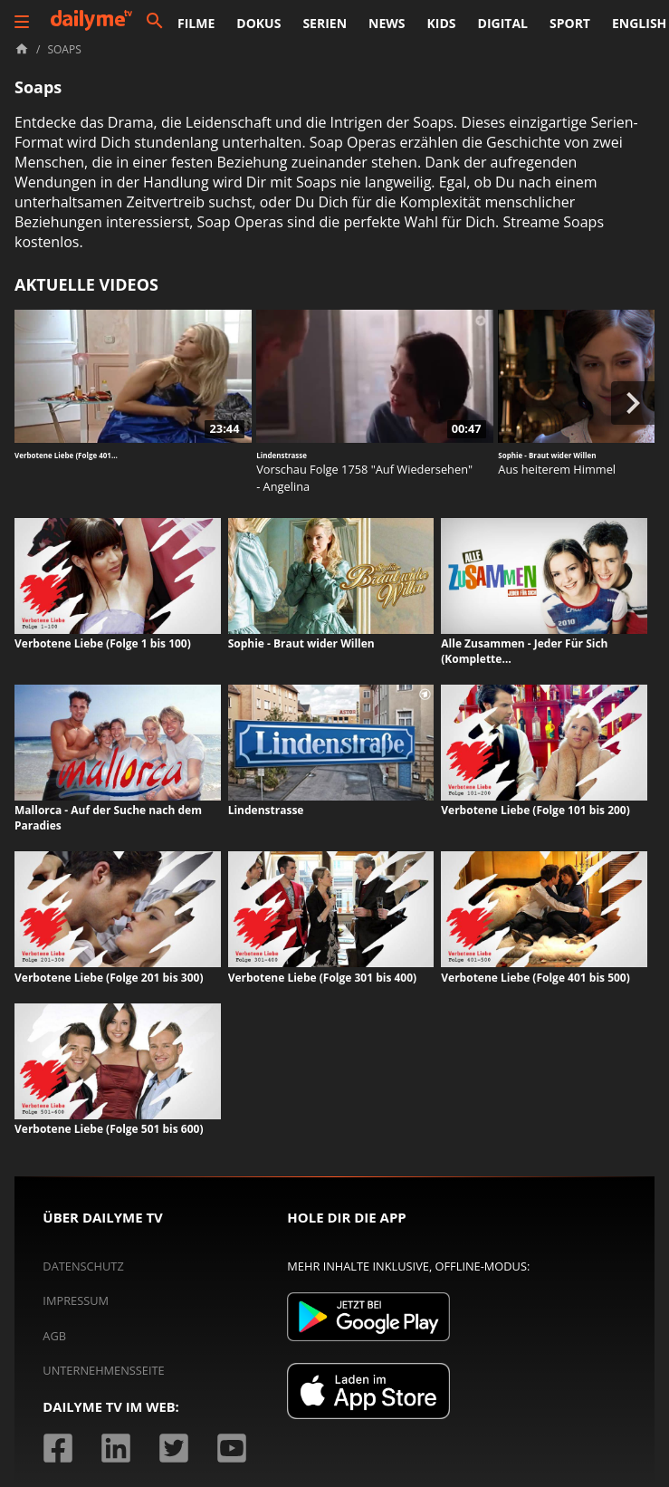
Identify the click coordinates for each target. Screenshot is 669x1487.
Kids (441, 23)
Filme (196, 23)
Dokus (258, 23)
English (639, 23)
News (386, 23)
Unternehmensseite (103, 1370)
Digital (503, 23)
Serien (324, 23)
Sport (570, 23)
